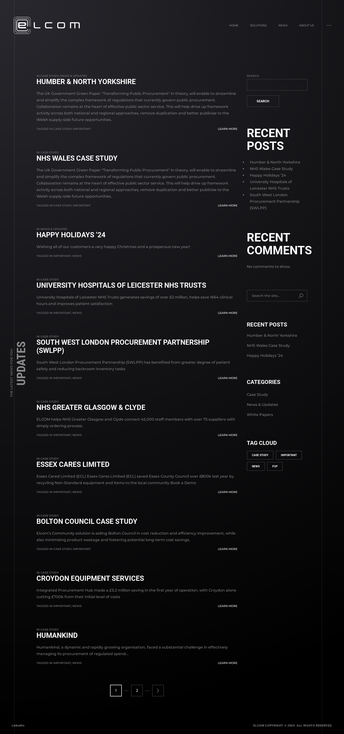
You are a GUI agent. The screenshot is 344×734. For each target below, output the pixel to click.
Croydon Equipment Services (90, 578)
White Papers (260, 414)
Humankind (57, 635)
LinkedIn (18, 725)
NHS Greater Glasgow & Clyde (90, 407)
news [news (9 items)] (256, 466)
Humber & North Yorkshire (86, 82)
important (82, 129)
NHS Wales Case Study (77, 158)
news (77, 256)
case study (62, 129)
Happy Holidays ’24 (70, 235)
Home (233, 25)
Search (253, 76)
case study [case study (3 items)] (260, 455)
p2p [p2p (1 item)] (275, 466)
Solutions (258, 25)
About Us (306, 25)
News (282, 25)
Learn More (227, 129)
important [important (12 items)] (289, 455)
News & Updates (73, 76)
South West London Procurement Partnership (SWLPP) (122, 346)
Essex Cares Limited (73, 464)
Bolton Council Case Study (86, 521)
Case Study (49, 76)
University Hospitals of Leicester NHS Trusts (121, 285)
